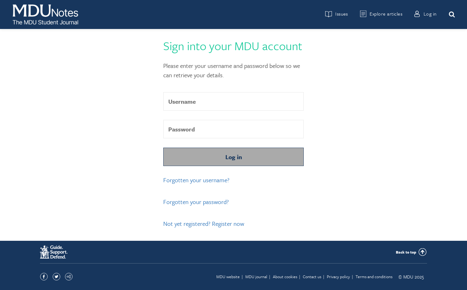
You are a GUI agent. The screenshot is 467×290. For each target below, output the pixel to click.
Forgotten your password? (196, 201)
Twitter (56, 277)
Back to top (406, 252)
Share (69, 277)
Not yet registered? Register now (203, 223)
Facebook (44, 277)
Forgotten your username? (196, 180)
